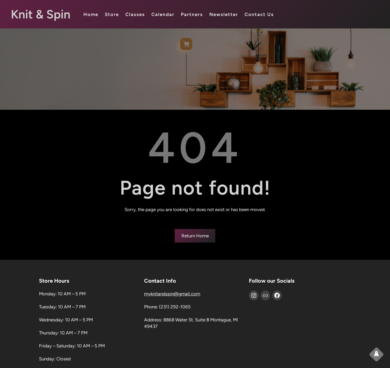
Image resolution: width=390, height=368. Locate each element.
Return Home (195, 235)
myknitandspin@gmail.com (172, 293)
